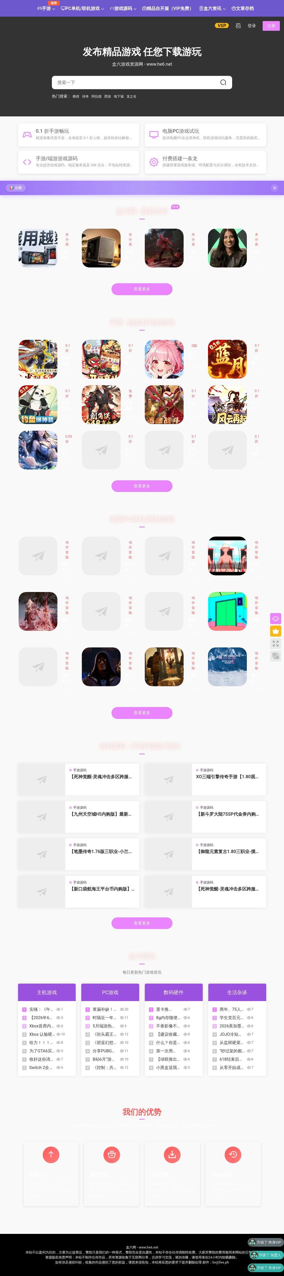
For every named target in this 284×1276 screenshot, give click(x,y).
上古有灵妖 (192, 451)
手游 (45, 6)
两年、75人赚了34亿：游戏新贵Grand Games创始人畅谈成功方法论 (232, 1009)
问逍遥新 (129, 406)
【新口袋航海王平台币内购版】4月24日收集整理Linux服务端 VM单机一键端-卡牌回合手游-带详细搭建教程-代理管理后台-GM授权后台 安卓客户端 (102, 889)
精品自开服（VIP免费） (168, 9)
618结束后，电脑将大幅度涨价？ (232, 1059)
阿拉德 (97, 96)
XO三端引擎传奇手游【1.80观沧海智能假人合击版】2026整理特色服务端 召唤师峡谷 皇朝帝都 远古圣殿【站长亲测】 (229, 777)
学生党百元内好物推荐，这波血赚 (232, 1017)
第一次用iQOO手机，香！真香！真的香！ (168, 1051)
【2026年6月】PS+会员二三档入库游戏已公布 (41, 1017)
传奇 (85, 96)
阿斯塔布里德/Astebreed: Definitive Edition (130, 623)
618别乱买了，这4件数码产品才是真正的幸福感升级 (67, 254)
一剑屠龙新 (255, 361)
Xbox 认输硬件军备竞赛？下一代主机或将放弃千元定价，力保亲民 (41, 1034)
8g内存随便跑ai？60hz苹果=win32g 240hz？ (169, 1017)
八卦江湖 (65, 406)
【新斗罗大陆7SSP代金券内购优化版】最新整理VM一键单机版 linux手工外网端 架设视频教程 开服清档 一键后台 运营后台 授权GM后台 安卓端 (228, 814)
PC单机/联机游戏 (80, 9)
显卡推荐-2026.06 (166, 1009)
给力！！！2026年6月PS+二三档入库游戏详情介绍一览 (41, 1042)
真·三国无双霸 (129, 451)
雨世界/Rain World (67, 678)
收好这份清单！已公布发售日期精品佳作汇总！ (41, 1059)
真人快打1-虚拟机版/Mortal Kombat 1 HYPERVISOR (130, 678)
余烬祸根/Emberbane (193, 623)
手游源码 (80, 770)
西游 (107, 96)
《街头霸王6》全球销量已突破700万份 (104, 1034)
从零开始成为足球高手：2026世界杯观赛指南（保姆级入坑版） (232, 1067)
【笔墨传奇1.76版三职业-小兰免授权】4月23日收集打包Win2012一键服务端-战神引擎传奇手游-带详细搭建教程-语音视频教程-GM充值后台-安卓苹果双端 (102, 851)
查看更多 (142, 289)
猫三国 (255, 406)
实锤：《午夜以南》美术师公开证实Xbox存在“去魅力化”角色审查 (41, 1009)
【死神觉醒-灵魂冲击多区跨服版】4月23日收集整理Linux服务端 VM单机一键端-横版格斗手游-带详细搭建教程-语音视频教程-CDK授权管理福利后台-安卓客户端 (228, 889)
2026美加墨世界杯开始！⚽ (232, 1026)
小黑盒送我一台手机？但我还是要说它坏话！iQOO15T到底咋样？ (168, 1067)
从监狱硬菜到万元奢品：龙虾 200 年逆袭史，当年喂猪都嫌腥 (232, 1042)
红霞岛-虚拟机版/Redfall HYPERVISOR (193, 678)
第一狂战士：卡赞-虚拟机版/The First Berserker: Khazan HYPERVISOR (67, 623)
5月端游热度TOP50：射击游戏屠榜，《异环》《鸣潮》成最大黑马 (105, 1026)
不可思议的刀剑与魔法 (129, 361)
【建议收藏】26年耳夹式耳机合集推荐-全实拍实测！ (169, 1034)
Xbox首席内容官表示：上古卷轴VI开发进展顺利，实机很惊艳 (41, 1026)
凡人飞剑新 (65, 451)
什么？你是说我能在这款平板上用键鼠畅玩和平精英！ (168, 1042)
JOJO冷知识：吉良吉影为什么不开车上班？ (232, 1034)
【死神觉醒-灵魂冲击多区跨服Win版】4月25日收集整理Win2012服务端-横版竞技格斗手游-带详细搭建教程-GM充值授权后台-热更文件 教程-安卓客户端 (102, 777)
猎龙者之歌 (192, 356)
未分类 (67, 239)
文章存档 (243, 9)
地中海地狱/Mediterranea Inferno (256, 567)
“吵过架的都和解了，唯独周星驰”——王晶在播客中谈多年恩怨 (232, 1051)
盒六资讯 (210, 9)
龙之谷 (131, 96)
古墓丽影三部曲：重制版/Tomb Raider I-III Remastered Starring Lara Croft (192, 567)
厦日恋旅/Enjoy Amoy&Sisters (256, 678)
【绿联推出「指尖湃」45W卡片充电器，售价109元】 (168, 1059)
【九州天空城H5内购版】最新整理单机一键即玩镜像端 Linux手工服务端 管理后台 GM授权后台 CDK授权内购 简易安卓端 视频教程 (102, 814)
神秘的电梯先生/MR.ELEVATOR (256, 623)
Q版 (194, 346)
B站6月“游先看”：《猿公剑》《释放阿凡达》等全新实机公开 (105, 1059)
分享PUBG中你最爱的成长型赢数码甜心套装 (105, 1051)
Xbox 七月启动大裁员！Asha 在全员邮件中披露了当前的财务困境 (256, 254)
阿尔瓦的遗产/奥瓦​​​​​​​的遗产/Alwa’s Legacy (66, 567)
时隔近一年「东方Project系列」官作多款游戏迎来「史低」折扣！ (105, 1017)
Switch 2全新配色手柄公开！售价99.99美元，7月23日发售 (42, 1067)
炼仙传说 (65, 361)
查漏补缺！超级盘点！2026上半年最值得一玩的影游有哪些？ (105, 1009)
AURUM (130, 567)
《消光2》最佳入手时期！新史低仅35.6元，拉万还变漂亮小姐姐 (193, 254)
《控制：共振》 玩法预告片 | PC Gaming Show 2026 (105, 1067)
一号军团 (255, 451)
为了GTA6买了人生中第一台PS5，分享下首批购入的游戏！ (41, 1051)
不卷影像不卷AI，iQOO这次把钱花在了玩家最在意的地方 (168, 1026)
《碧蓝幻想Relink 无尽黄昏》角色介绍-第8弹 (105, 1042)
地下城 (119, 96)
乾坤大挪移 (192, 406)
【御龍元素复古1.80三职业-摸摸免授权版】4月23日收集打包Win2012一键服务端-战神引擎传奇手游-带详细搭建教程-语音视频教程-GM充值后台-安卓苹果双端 (228, 851)
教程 (76, 96)
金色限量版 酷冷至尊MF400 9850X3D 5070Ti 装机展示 (130, 254)
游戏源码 (121, 9)
